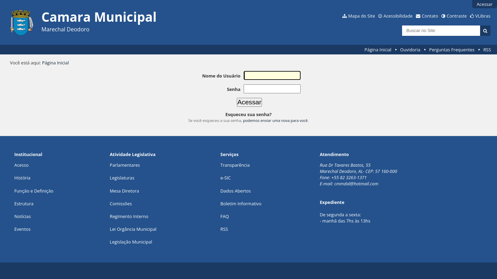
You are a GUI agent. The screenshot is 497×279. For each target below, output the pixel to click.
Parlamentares (125, 165)
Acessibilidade (397, 16)
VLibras (482, 16)
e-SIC (226, 178)
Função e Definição (33, 191)
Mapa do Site (361, 16)
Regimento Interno (129, 216)
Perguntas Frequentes (451, 49)
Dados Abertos (236, 191)
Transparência (235, 165)
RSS (487, 49)
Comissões (121, 203)
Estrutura (24, 203)
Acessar (485, 4)
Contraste (457, 16)
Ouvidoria (410, 49)
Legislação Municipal (131, 242)
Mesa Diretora (124, 191)
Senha (233, 89)
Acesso (21, 165)
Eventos (22, 229)
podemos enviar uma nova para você (275, 120)
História (22, 178)
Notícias (22, 216)
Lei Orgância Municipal (133, 229)
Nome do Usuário (221, 76)
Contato (430, 16)
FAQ (225, 216)
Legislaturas (122, 178)
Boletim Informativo (241, 203)
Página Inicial (377, 49)
